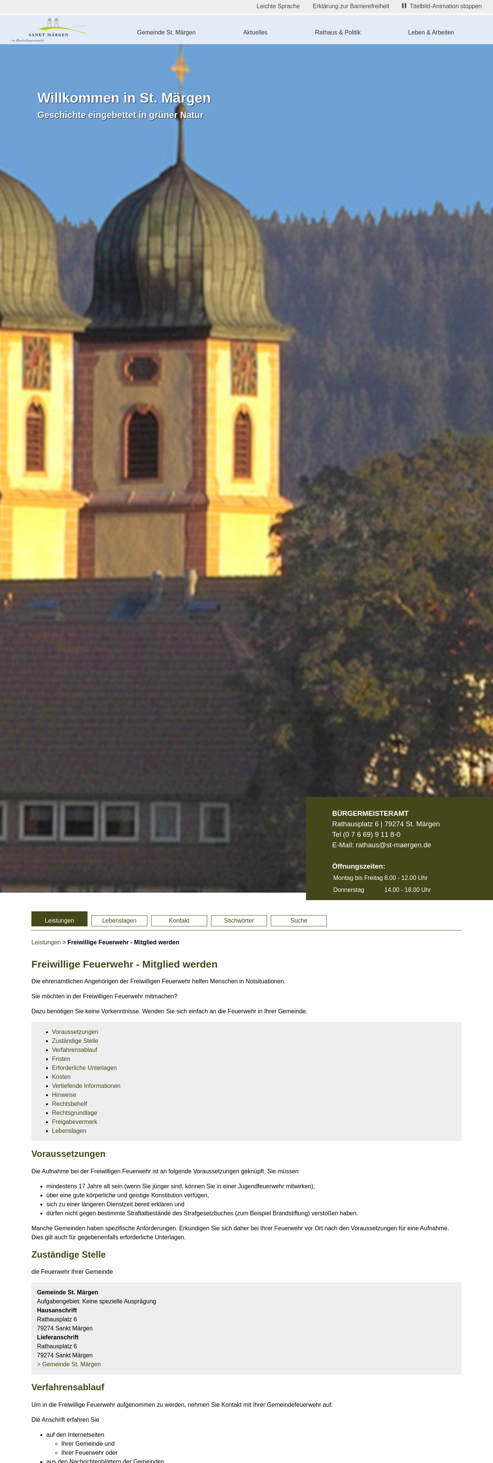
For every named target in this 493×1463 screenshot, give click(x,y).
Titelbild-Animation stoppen (442, 6)
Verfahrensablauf (74, 1050)
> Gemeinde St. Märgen (69, 1364)
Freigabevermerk (74, 1122)
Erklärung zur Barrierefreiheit (351, 6)
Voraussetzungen (75, 1032)
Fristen (61, 1059)
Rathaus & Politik (338, 32)
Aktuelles (255, 32)
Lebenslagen (119, 920)
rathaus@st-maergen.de (393, 845)
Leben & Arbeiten (431, 32)
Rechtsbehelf (69, 1104)
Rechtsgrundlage (74, 1113)
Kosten (61, 1077)
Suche (298, 920)
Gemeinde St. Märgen (166, 32)
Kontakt (179, 920)
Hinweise (64, 1095)
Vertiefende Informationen (86, 1086)
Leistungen (59, 920)
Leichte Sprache (278, 6)
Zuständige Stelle (75, 1041)
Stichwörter (239, 920)
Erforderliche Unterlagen (84, 1068)
